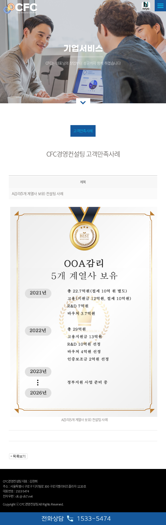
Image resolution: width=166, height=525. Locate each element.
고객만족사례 (82, 130)
